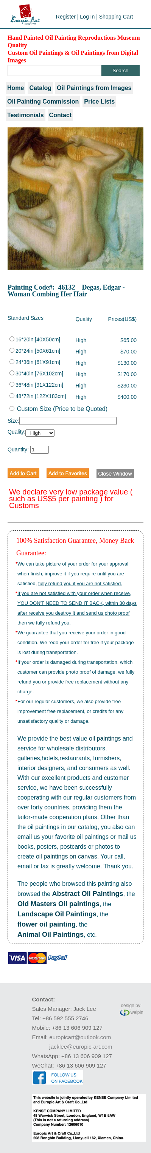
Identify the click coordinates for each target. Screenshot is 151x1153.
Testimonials (25, 115)
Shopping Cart (116, 17)
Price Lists (99, 101)
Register (66, 17)
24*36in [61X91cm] (34, 362)
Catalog (40, 88)
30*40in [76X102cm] (36, 373)
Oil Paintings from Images (94, 88)
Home (15, 88)
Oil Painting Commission (43, 101)
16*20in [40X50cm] (34, 339)
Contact (60, 115)
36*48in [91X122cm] (36, 385)
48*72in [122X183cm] (37, 396)
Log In (87, 17)
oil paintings (105, 738)
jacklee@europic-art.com (80, 1046)
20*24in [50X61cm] (34, 351)
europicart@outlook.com (80, 1037)
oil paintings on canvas (66, 856)
